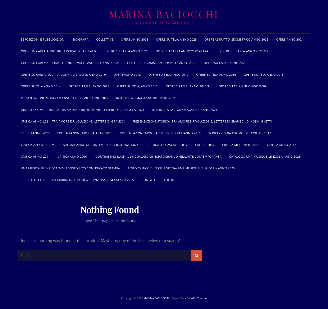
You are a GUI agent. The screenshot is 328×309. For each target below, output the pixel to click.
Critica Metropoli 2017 (240, 145)
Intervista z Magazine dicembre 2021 (146, 98)
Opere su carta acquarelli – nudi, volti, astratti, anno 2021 (70, 63)
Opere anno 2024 (289, 39)
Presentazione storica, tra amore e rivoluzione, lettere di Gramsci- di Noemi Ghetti (202, 121)
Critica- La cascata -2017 (167, 145)
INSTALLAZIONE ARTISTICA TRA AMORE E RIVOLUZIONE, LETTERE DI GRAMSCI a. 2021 (83, 110)
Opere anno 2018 (127, 75)
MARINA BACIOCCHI (164, 14)
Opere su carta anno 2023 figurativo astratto (59, 51)
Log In (169, 180)
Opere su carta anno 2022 (126, 51)
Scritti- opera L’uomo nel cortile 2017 (239, 133)
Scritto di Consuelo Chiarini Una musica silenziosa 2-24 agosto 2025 (77, 180)
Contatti (149, 180)
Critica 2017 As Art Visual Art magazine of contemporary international (80, 145)
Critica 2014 (204, 145)
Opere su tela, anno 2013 (89, 86)
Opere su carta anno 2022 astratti (184, 51)
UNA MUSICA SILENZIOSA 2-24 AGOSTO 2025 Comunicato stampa (70, 168)
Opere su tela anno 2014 (41, 86)
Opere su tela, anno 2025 (176, 39)
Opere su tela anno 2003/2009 (242, 86)
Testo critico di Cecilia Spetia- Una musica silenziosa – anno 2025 (181, 168)
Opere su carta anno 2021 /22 (244, 51)
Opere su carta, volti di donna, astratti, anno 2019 (63, 75)
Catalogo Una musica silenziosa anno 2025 (265, 156)
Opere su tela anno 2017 (168, 75)
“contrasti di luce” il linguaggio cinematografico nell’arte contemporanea (158, 156)
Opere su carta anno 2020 (225, 63)
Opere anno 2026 (134, 39)
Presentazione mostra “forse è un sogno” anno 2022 (64, 98)
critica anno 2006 (72, 156)
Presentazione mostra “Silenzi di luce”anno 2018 (160, 133)
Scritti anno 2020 (35, 133)
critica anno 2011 (35, 156)
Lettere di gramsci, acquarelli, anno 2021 (161, 63)
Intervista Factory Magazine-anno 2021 (185, 110)
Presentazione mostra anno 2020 (85, 133)
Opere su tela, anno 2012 (137, 86)
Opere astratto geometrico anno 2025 (236, 39)
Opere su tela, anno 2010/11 (188, 86)
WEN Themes (199, 298)
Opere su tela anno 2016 (216, 75)
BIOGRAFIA (81, 39)
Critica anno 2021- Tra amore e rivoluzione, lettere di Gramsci (73, 121)
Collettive (104, 39)
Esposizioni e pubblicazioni (43, 39)
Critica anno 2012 (281, 145)
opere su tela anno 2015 (264, 75)
